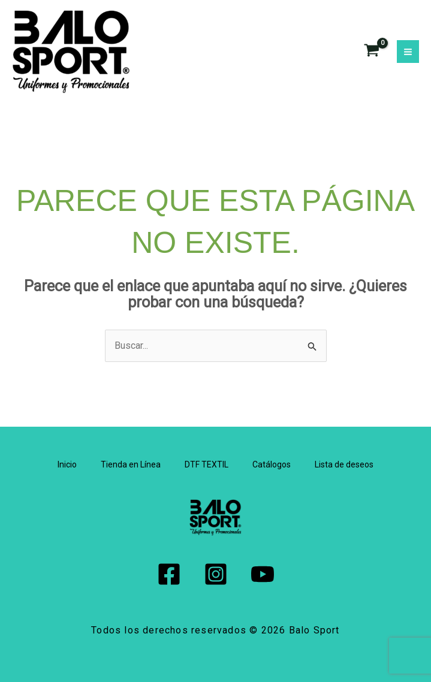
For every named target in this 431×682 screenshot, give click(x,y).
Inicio (67, 464)
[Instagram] (216, 574)
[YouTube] (263, 574)
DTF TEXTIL (206, 464)
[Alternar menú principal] (408, 51)
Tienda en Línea (131, 464)
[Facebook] (169, 574)
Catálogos (271, 464)
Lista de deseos (344, 464)
